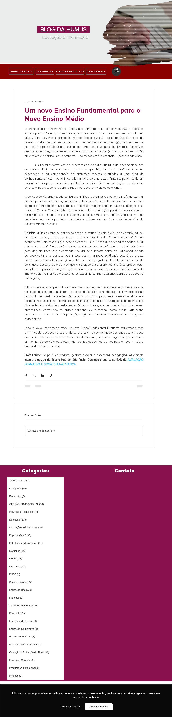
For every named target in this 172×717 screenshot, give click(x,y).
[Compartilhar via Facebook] (26, 375)
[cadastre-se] (96, 71)
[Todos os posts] (21, 71)
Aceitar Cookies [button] (99, 706)
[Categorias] (45, 71)
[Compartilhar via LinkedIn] (42, 375)
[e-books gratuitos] (70, 71)
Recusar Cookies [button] (71, 706)
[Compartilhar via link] (50, 375)
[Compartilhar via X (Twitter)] (34, 375)
